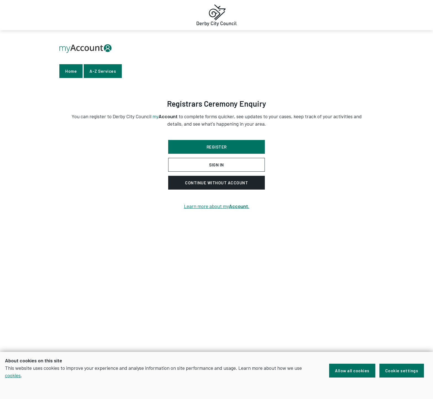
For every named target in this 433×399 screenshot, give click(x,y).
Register (217, 146)
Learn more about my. (216, 206)
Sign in (216, 164)
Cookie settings (401, 370)
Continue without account (216, 182)
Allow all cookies (352, 370)
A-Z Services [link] (102, 71)
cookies (13, 375)
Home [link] (71, 71)
